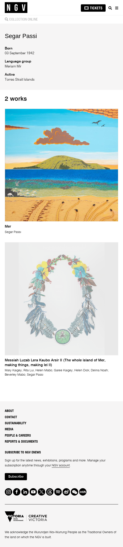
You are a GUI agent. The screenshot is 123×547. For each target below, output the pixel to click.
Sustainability (15, 423)
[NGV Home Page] (16, 8)
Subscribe (16, 476)
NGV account (61, 465)
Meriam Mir (13, 66)
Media (9, 429)
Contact (11, 417)
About (9, 411)
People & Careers (18, 435)
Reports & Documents (21, 441)
